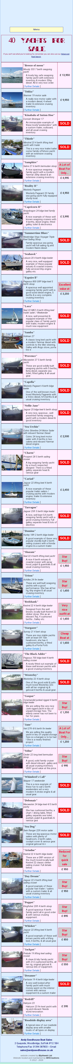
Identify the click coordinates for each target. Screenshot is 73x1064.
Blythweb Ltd (45, 1055)
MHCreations (52, 1058)
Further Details (32, 86)
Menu (36, 29)
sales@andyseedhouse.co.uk (36, 1050)
